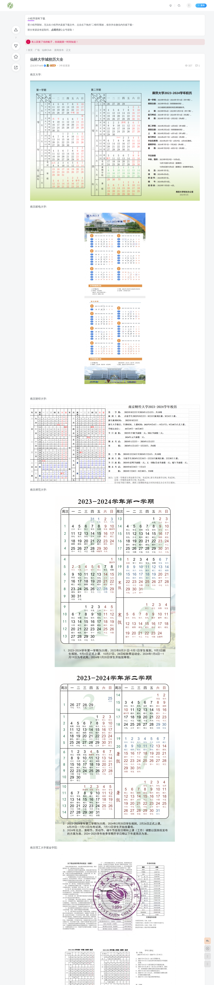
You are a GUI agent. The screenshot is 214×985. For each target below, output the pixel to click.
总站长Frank (36, 65)
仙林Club (46, 50)
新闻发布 (59, 50)
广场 (37, 50)
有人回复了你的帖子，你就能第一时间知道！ (52, 43)
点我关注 (55, 29)
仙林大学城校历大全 (46, 59)
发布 (200, 5)
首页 (29, 50)
